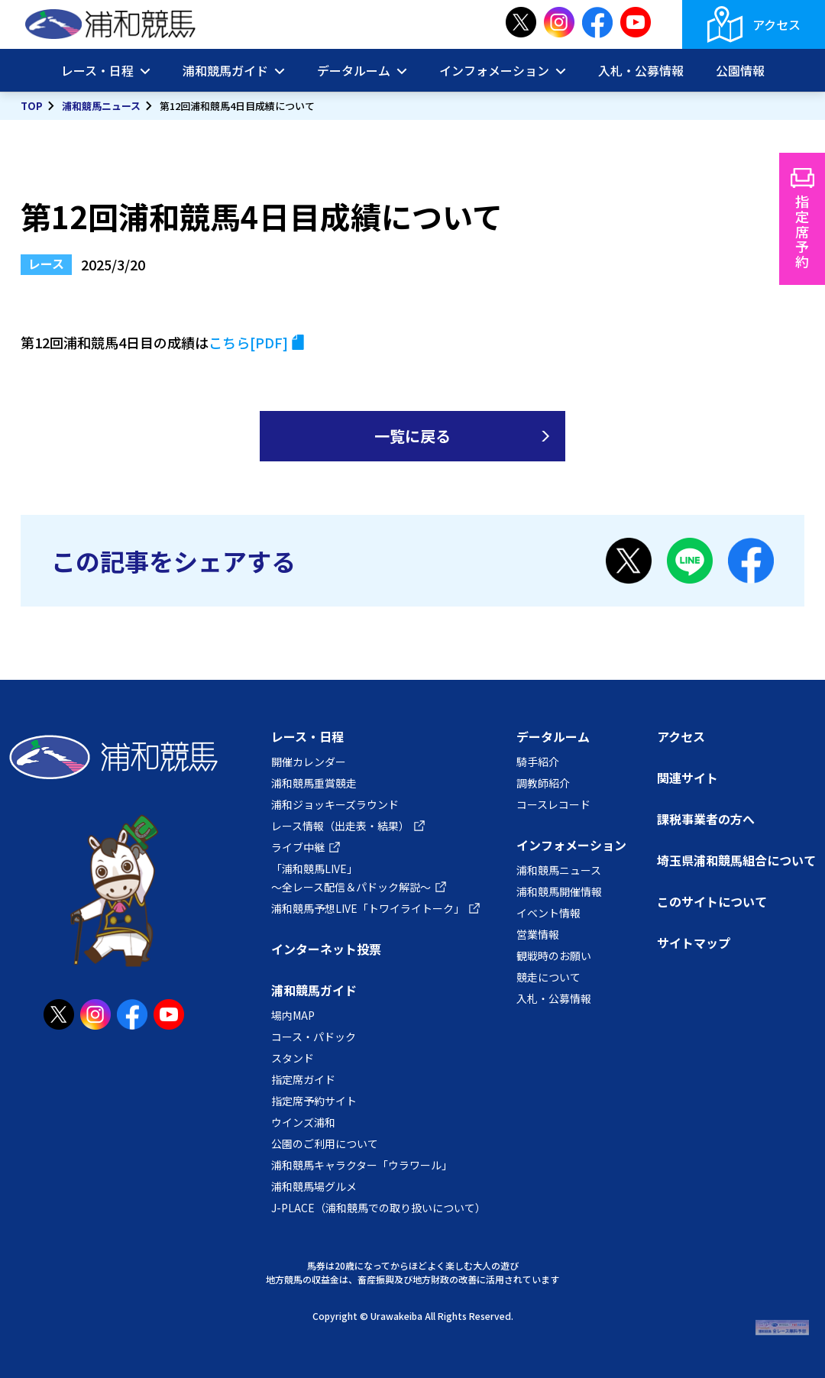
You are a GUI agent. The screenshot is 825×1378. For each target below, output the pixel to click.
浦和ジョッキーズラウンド (335, 804)
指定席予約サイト (314, 1100)
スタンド (292, 1058)
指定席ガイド (303, 1079)
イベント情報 (548, 912)
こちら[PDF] (248, 342)
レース (46, 263)
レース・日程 (97, 70)
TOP (32, 106)
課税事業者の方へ (706, 819)
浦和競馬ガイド (225, 70)
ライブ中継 (298, 847)
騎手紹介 (537, 761)
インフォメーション (494, 70)
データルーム (353, 70)
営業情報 (537, 934)
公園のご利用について (324, 1143)
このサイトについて (712, 901)
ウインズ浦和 (303, 1122)
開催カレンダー (308, 761)
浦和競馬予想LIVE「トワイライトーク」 (367, 908)
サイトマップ (693, 942)
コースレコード (553, 804)
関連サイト (687, 777)
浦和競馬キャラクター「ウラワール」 (361, 1165)
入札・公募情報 (641, 70)
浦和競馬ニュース (101, 106)
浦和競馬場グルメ (314, 1186)
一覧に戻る (412, 436)
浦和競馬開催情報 (559, 891)
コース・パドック (313, 1036)
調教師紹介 (543, 783)
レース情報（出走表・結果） (340, 825)
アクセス (776, 24)
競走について (548, 977)
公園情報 (740, 70)
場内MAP (293, 1015)
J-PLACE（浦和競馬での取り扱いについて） (378, 1207)
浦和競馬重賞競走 (314, 783)
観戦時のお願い (553, 955)
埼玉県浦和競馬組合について (736, 860)
